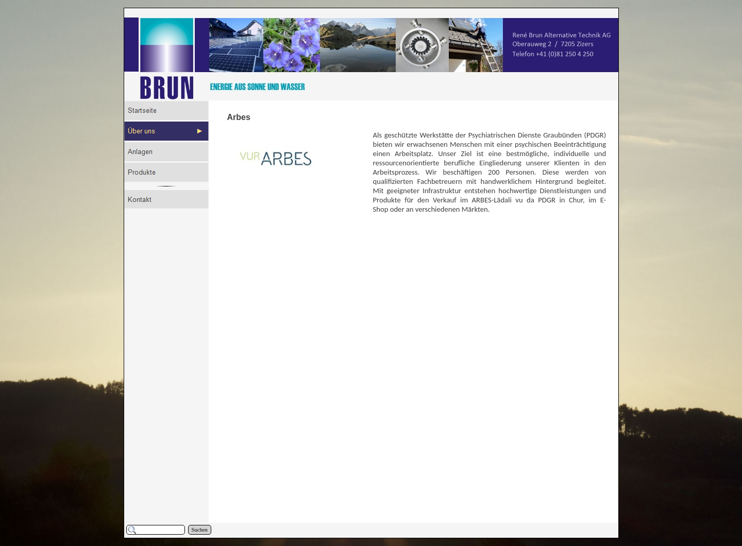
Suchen (200, 530)
